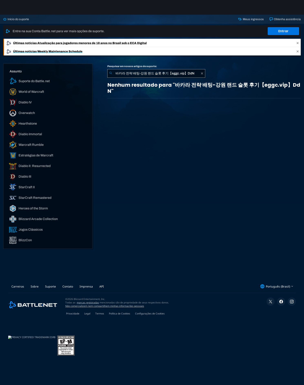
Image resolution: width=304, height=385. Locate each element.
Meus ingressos (251, 19)
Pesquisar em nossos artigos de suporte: (132, 66)
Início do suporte (16, 19)
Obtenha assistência (285, 19)
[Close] (298, 43)
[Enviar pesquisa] (110, 73)
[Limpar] (202, 73)
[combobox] (156, 73)
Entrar (283, 31)
